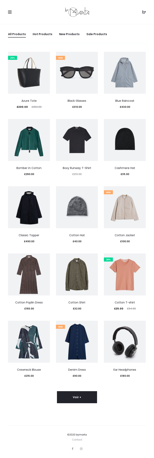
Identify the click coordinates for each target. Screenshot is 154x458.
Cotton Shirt (76, 302)
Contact (77, 439)
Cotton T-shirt (125, 302)
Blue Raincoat (124, 101)
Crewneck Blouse (29, 370)
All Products (17, 34)
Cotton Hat (77, 235)
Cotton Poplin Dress (29, 302)
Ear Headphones (124, 370)
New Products (69, 34)
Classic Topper (29, 235)
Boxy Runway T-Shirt (77, 168)
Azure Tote (29, 101)
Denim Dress (77, 370)
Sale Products (96, 34)
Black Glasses (77, 101)
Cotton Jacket (125, 235)
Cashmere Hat (125, 168)
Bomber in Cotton (29, 168)
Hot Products (42, 34)
